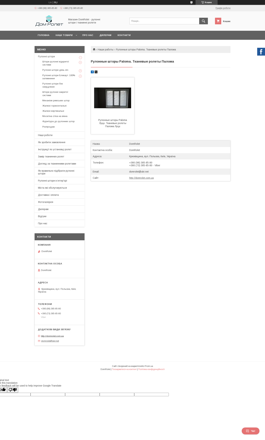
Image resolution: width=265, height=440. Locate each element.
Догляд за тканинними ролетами (57, 163)
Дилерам (105, 35)
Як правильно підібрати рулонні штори (56, 172)
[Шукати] (203, 21)
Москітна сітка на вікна (54, 116)
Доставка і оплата (48, 195)
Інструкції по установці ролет (55, 149)
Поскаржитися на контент (124, 369)
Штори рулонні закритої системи (55, 93)
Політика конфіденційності (151, 369)
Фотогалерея (45, 202)
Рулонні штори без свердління (52, 85)
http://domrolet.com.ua (141, 177)
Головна (43, 35)
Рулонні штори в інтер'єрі (52, 180)
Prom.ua (149, 366)
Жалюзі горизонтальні (54, 105)
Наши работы (105, 49)
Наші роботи (45, 135)
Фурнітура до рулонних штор (58, 121)
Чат (250, 431)
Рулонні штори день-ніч (55, 70)
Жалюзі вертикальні (53, 111)
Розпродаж (48, 126)
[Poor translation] (12, 390)
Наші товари (64, 35)
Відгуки (42, 216)
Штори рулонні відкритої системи (55, 63)
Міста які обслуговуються (52, 187)
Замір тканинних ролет (51, 156)
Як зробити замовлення (51, 142)
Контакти (124, 35)
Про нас (87, 35)
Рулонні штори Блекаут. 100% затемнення (58, 77)
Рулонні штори (46, 56)
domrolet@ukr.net (139, 171)
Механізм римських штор (56, 100)
